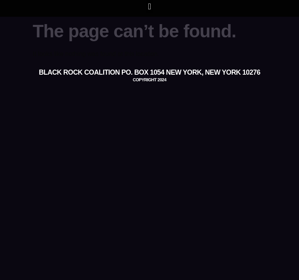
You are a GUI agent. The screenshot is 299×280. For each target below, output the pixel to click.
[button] (149, 6)
